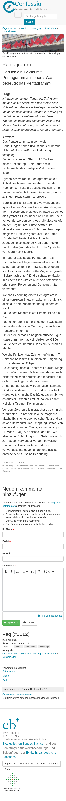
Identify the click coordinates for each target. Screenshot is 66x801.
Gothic (5, 680)
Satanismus (8, 671)
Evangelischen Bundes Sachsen (23, 743)
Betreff (6, 553)
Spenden (53, 763)
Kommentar (8, 565)
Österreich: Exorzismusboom (17, 694)
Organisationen (10, 28)
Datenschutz (26, 763)
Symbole (18, 647)
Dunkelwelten (9, 31)
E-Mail (5, 541)
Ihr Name (7, 529)
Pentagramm (30, 647)
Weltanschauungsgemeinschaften (38, 28)
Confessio (28, 3)
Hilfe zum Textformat (50, 615)
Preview (29, 622)
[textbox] (33, 593)
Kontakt (41, 763)
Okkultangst (44, 647)
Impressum (10, 763)
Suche (7, 769)
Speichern (11, 622)
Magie (5, 675)
